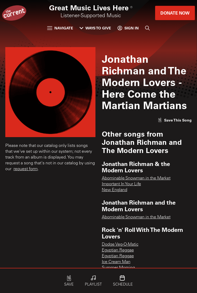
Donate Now (175, 13)
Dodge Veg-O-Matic (120, 244)
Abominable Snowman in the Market (136, 178)
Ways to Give (95, 27)
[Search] (147, 28)
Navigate (60, 27)
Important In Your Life (121, 184)
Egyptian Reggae (118, 250)
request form (26, 169)
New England (114, 190)
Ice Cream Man (116, 262)
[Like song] (175, 120)
